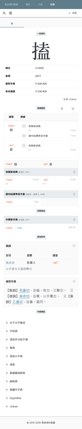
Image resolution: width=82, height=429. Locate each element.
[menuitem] (41, 322)
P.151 (73, 227)
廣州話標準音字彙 (38, 135)
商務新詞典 (35, 126)
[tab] (12, 23)
